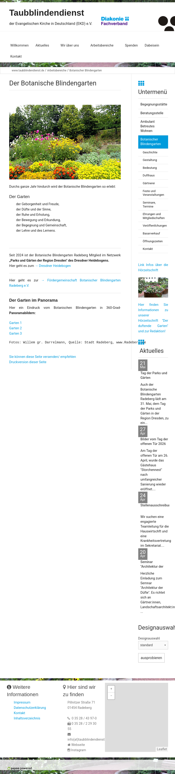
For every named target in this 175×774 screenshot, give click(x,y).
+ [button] (111, 689)
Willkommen (19, 45)
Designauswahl (149, 638)
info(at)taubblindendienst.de (88, 740)
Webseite (78, 745)
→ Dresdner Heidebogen (52, 266)
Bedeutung (150, 167)
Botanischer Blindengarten (85, 70)
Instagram (78, 750)
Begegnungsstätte (154, 104)
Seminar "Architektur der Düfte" (152, 566)
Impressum (22, 702)
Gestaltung (150, 160)
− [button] (111, 696)
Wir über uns (70, 45)
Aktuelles (42, 45)
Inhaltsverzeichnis (27, 718)
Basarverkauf (151, 233)
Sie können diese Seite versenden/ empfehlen (42, 357)
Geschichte (150, 152)
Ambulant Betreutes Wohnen (148, 126)
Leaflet (162, 749)
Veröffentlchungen (155, 225)
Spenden (131, 45)
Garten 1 (15, 323)
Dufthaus (149, 175)
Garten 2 (15, 328)
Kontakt (16, 56)
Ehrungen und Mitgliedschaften (154, 216)
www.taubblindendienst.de (28, 70)
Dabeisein (152, 45)
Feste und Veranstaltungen (153, 193)
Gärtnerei (149, 183)
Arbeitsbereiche (101, 45)
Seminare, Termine (149, 204)
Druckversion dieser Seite (27, 362)
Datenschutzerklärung (30, 708)
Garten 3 (15, 334)
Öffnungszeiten (153, 241)
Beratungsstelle (152, 113)
